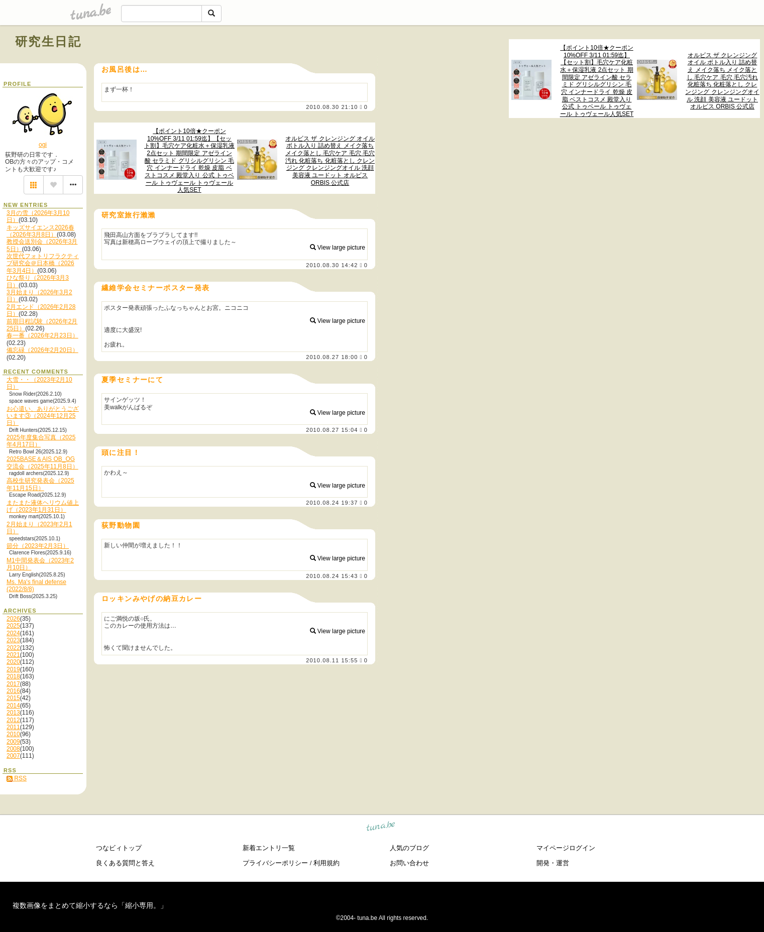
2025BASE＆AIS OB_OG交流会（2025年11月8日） (42, 462)
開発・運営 (552, 863)
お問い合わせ (409, 863)
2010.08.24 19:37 (332, 503)
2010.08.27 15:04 (332, 430)
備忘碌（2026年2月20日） (42, 350)
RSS (17, 778)
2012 (13, 720)
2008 (13, 748)
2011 (13, 727)
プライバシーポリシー (275, 863)
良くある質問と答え (125, 863)
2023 (13, 640)
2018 (13, 676)
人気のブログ (409, 848)
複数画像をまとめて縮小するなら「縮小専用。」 (90, 905)
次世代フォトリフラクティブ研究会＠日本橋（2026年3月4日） (43, 263)
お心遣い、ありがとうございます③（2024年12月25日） (43, 416)
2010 (13, 734)
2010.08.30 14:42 (332, 265)
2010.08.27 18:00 (332, 357)
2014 (13, 705)
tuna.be (381, 828)
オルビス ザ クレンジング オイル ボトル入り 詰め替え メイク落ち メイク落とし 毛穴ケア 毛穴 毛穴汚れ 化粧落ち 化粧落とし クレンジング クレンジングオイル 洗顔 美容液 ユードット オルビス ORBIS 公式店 (722, 81)
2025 (13, 625)
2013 (13, 712)
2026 (13, 618)
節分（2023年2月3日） (38, 545)
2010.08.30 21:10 (332, 107)
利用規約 (326, 863)
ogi (43, 144)
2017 (13, 683)
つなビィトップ (119, 848)
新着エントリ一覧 (269, 848)
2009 (13, 741)
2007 (13, 755)
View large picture (338, 247)
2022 (13, 647)
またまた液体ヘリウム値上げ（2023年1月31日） (43, 506)
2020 (13, 661)
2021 (13, 654)
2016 (13, 690)
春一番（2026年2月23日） (42, 335)
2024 (13, 633)
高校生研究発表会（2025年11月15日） (40, 484)
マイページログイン (565, 848)
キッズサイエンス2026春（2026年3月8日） (40, 231)
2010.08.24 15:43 (332, 576)
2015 (13, 698)
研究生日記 (48, 41)
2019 (13, 669)
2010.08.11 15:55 (332, 660)
